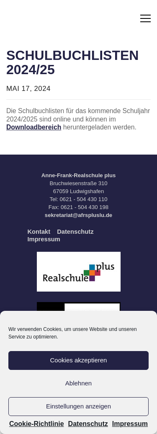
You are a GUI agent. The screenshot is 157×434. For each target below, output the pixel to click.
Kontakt (39, 231)
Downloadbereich (33, 127)
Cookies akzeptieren (78, 360)
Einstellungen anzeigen (78, 406)
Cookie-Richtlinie (36, 423)
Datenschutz (88, 423)
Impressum (130, 423)
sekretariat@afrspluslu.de (78, 215)
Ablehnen (78, 383)
